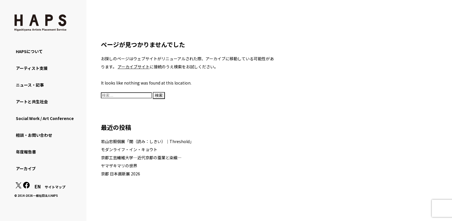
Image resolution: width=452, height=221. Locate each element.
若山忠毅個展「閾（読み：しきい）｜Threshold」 (147, 141)
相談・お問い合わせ (34, 135)
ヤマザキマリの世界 (119, 165)
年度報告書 (26, 152)
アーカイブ (26, 168)
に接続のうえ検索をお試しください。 (168, 67)
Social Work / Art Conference (45, 118)
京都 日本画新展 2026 (120, 174)
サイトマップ (55, 186)
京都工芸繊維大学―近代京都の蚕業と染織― (141, 157)
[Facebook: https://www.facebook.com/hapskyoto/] (26, 187)
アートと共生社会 (32, 102)
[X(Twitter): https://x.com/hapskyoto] (18, 187)
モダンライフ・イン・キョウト (129, 149)
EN (38, 186)
